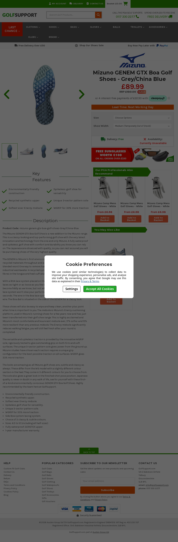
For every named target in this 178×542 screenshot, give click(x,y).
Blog (6, 495)
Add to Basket (104, 218)
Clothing (33, 27)
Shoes (54, 27)
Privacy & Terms (90, 281)
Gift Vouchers (48, 501)
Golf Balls (46, 475)
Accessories (158, 27)
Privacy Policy (10, 488)
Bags (74, 27)
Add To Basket (111, 300)
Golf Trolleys (48, 491)
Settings (71, 289)
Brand (54, 37)
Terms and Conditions (14, 485)
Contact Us (95, 3)
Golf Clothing (48, 481)
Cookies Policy (11, 491)
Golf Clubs (47, 468)
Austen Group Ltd (101, 532)
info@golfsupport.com (157, 485)
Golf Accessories (50, 495)
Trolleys (137, 27)
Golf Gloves (47, 478)
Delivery (76, 3)
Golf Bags (47, 471)
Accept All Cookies (100, 289)
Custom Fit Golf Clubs (14, 468)
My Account (57, 3)
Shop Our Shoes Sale (89, 45)
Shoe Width (101, 125)
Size (96, 117)
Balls (116, 27)
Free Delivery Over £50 (30, 45)
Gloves (95, 27)
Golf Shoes (47, 488)
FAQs (6, 481)
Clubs (33, 37)
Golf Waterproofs (50, 485)
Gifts (44, 498)
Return (7, 478)
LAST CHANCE (12, 29)
